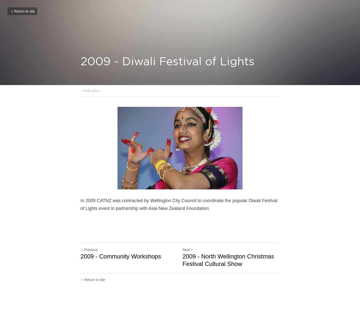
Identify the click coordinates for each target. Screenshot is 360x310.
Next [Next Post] (187, 250)
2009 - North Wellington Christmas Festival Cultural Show (228, 260)
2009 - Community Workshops (120, 256)
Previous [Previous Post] (89, 250)
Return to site (22, 11)
